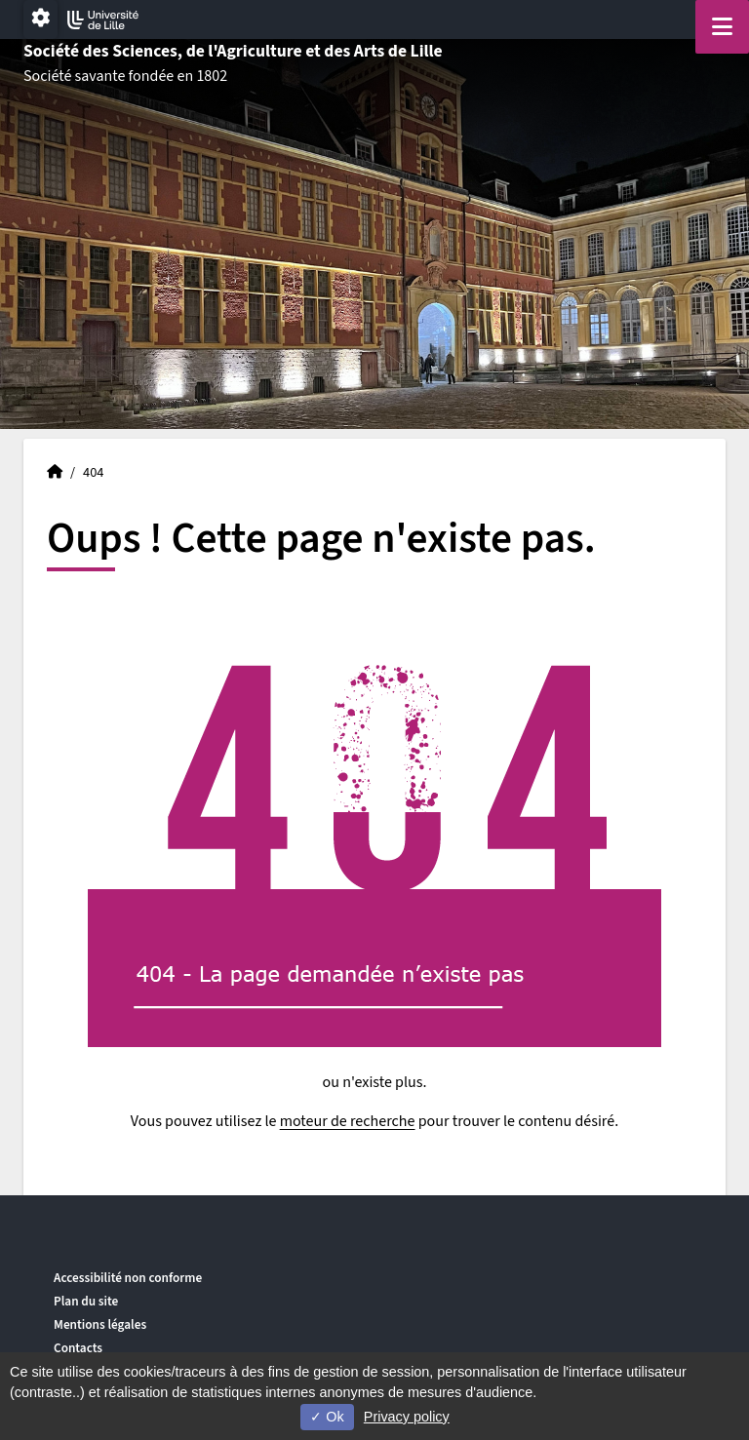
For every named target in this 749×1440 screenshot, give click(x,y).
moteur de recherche (347, 1121)
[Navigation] (722, 27)
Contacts (78, 1348)
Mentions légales (100, 1324)
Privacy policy (407, 1416)
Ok (326, 1416)
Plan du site (86, 1301)
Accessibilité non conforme (128, 1277)
